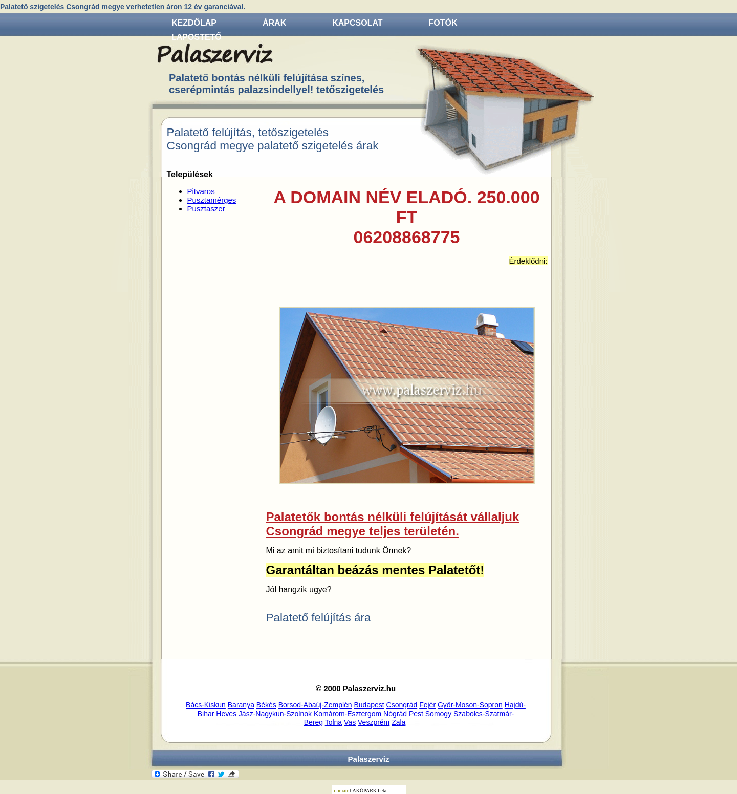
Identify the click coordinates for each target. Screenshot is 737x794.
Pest (416, 714)
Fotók (443, 22)
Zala (398, 722)
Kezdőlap (193, 22)
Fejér (427, 705)
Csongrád (402, 705)
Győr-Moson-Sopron (470, 705)
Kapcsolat (357, 22)
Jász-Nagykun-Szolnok (275, 714)
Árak (274, 22)
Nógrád (395, 714)
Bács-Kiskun (206, 705)
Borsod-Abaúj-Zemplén (315, 705)
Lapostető (196, 37)
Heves (226, 714)
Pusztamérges (211, 200)
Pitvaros (201, 191)
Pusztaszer (206, 208)
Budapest (369, 705)
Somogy (438, 714)
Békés (266, 705)
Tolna (333, 722)
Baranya (241, 705)
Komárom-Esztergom (347, 714)
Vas (350, 722)
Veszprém (373, 722)
